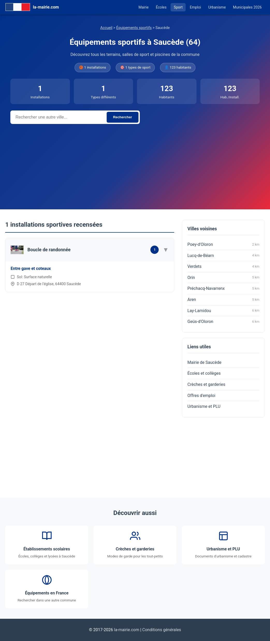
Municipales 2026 (247, 7)
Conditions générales (161, 629)
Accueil (106, 28)
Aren (223, 299)
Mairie (143, 7)
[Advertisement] (135, 163)
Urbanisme (217, 7)
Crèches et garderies (206, 384)
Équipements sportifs (134, 28)
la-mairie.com (126, 629)
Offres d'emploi (201, 395)
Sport (178, 7)
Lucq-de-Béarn (223, 255)
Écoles (161, 7)
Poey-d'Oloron (223, 244)
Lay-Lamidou (223, 310)
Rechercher (122, 117)
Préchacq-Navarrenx (223, 288)
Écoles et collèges (204, 373)
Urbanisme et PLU (203, 406)
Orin (223, 277)
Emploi (195, 7)
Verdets (223, 266)
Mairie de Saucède (204, 362)
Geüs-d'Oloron (223, 321)
